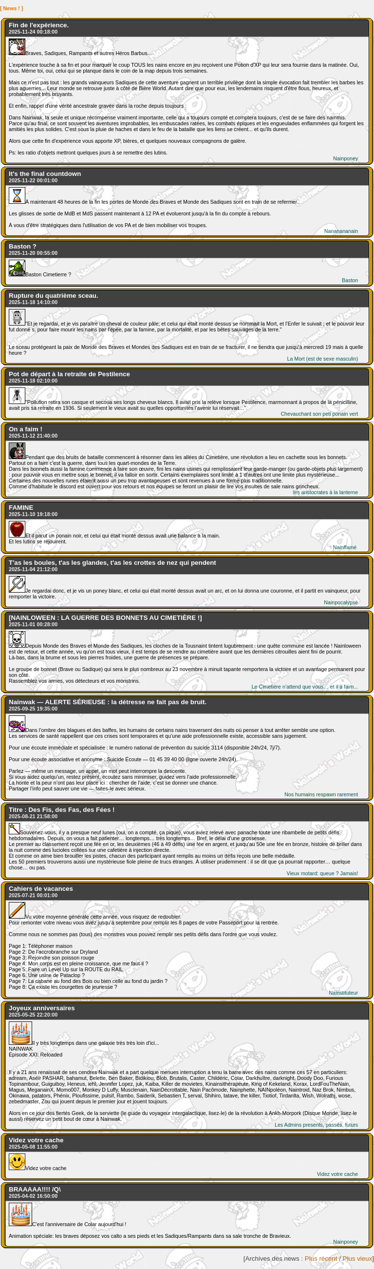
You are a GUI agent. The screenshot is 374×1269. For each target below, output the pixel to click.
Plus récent (321, 1258)
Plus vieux (358, 1258)
